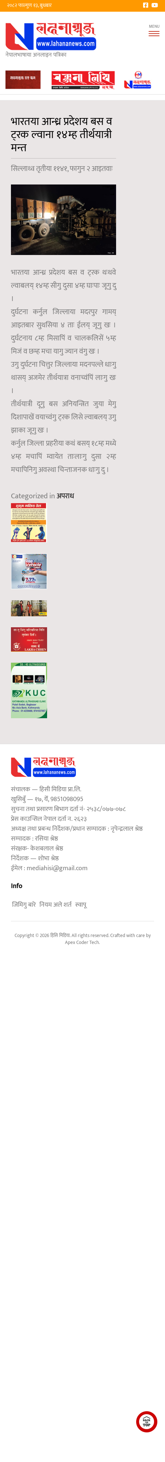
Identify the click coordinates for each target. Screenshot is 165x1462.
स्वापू (80, 904)
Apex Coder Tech (82, 943)
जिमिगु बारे (24, 904)
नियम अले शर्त (55, 904)
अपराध (65, 496)
